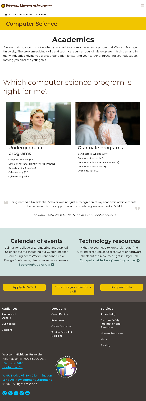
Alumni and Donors (9, 316)
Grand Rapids (59, 314)
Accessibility (108, 314)
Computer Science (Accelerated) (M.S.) (98, 162)
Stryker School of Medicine (61, 334)
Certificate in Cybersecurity (92, 154)
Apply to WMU (24, 287)
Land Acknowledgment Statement (27, 379)
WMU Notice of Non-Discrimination (27, 375)
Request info (121, 287)
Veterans (7, 329)
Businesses (9, 323)
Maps (104, 339)
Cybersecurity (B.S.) (18, 172)
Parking (105, 345)
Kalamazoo (58, 320)
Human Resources (112, 333)
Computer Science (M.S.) (91, 158)
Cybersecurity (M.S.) (88, 170)
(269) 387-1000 (12, 363)
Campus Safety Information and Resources (110, 324)
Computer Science (22, 14)
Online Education (61, 326)
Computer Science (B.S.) (21, 159)
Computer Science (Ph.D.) (92, 166)
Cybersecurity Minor (19, 176)
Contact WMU (12, 367)
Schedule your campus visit (73, 289)
